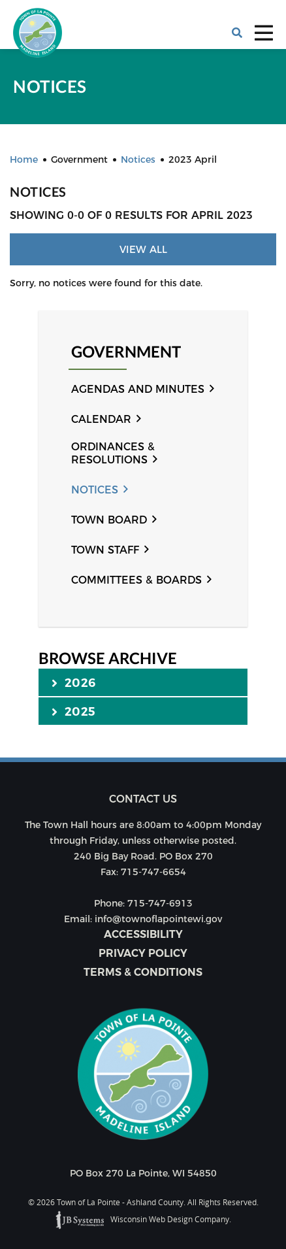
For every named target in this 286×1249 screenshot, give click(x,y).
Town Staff (105, 550)
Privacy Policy (143, 953)
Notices (94, 490)
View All (143, 249)
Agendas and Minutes (137, 389)
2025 (73, 711)
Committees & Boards (136, 580)
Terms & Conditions (143, 972)
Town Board (109, 520)
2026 (73, 682)
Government (126, 352)
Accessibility (143, 934)
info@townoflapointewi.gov (158, 919)
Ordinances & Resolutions (113, 453)
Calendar (101, 419)
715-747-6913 (160, 903)
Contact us (143, 799)
